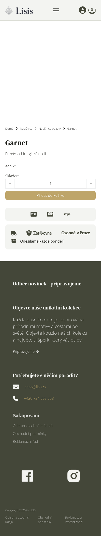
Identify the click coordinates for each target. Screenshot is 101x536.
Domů (9, 128)
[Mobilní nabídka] (56, 10)
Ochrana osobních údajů (33, 426)
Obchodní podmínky (29, 434)
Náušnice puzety (50, 128)
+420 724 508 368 (39, 398)
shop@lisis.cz (35, 386)
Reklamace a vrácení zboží (74, 519)
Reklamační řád (25, 442)
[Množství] (50, 184)
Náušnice (26, 128)
